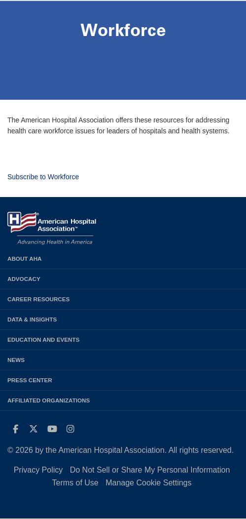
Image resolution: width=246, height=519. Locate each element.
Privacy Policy (38, 470)
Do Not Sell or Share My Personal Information (150, 470)
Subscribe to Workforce (43, 177)
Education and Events (43, 339)
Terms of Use (75, 483)
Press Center (29, 380)
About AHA (24, 258)
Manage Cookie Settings (148, 483)
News (16, 360)
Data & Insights (32, 319)
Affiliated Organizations (48, 400)
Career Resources (38, 299)
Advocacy (23, 279)
